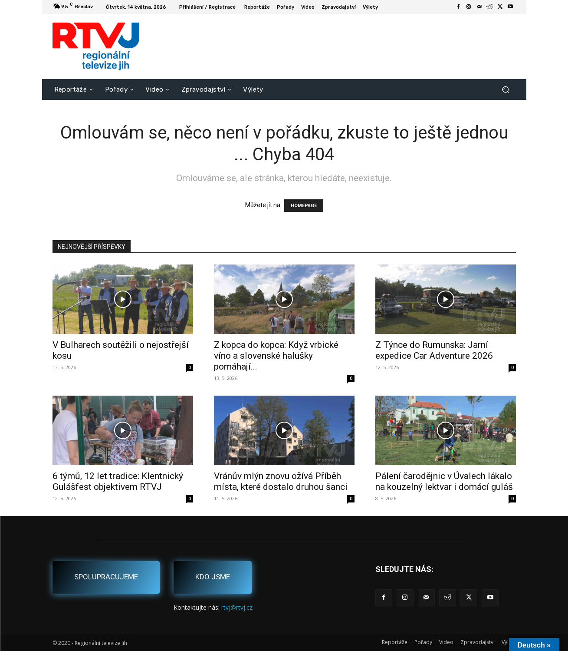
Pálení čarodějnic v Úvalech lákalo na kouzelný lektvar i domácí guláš (444, 481)
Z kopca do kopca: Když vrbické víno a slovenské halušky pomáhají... (276, 356)
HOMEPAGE (304, 205)
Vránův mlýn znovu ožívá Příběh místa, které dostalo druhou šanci (281, 481)
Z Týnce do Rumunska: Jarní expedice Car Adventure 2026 (434, 350)
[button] (506, 89)
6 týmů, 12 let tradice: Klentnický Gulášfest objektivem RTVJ (118, 481)
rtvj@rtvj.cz (237, 607)
